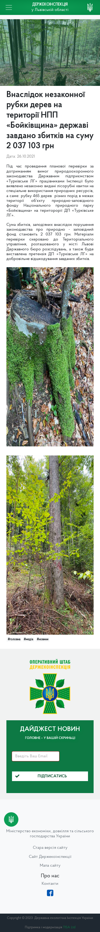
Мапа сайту (50, 865)
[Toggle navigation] (8, 7)
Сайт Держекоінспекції (50, 857)
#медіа (28, 639)
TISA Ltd (69, 927)
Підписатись (41, 776)
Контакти (50, 884)
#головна (14, 639)
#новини (42, 639)
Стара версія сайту (50, 848)
